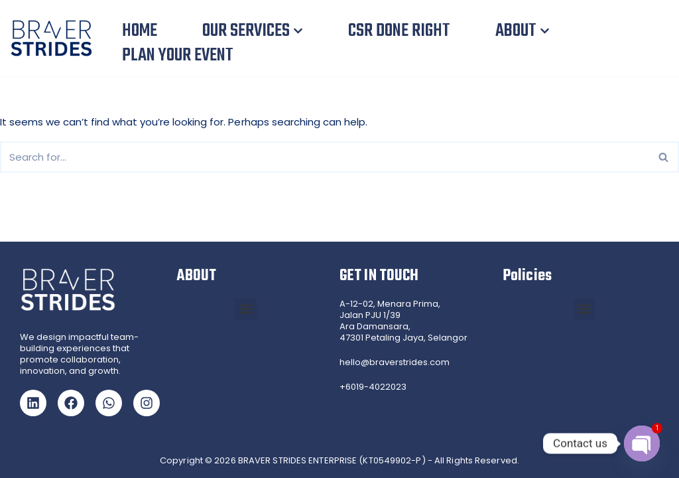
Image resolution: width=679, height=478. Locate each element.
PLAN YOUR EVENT (177, 55)
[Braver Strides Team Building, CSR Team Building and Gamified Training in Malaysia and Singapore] (54, 38)
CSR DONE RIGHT (399, 31)
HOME (139, 31)
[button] (298, 31)
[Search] (324, 157)
